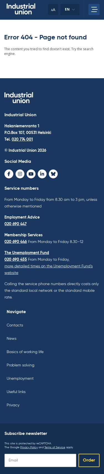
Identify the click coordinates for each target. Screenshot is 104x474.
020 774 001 (22, 139)
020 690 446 (15, 242)
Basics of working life (25, 352)
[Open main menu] (94, 9)
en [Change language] (69, 11)
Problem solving (20, 365)
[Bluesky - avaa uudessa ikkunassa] (53, 173)
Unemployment (20, 379)
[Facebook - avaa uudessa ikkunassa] (8, 173)
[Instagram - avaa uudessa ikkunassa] (20, 173)
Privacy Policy (29, 447)
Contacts (15, 325)
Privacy (13, 405)
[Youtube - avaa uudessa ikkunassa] (31, 173)
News (11, 339)
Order (89, 460)
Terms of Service (54, 447)
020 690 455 (15, 260)
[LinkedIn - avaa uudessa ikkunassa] (42, 173)
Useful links (16, 392)
